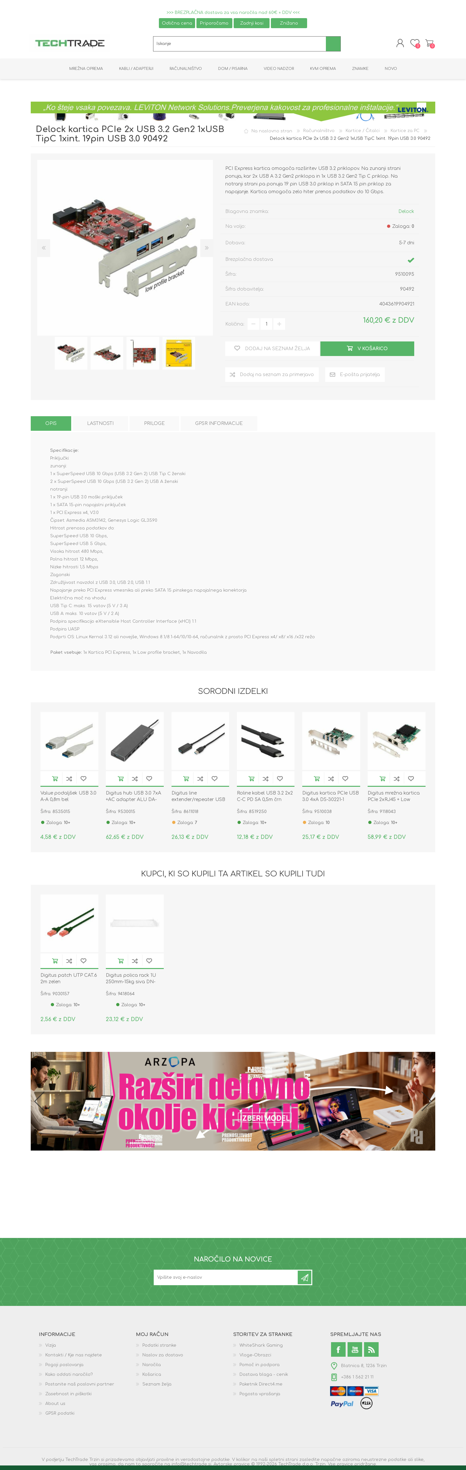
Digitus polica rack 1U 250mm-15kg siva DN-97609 (131, 984)
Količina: (234, 326)
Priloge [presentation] (154, 425)
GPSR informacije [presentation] (219, 425)
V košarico (55, 780)
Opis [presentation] (51, 425)
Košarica (428, 44)
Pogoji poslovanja (64, 1366)
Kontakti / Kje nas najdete (73, 1357)
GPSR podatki (59, 1415)
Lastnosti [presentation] (100, 425)
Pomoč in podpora (259, 1366)
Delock (406, 213)
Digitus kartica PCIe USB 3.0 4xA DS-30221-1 (330, 798)
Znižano (289, 23)
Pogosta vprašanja (259, 1396)
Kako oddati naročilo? (69, 1376)
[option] (71, 355)
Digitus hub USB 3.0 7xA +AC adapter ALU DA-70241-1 (133, 801)
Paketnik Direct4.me (261, 1386)
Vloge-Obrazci (255, 1357)
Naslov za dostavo (162, 1357)
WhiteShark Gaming (261, 1347)
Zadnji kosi (251, 23)
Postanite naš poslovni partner (79, 1386)
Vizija (50, 1347)
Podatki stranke (159, 1347)
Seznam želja (157, 1386)
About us (55, 1405)
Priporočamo (214, 23)
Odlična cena (177, 23)
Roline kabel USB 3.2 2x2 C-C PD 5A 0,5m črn (265, 798)
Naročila (151, 1366)
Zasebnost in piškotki (68, 1396)
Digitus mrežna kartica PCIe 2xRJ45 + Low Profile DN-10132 (394, 801)
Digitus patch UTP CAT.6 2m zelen (68, 980)
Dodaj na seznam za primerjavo (69, 780)
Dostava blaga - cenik (263, 1376)
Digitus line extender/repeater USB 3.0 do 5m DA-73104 (198, 801)
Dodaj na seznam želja (83, 780)
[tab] (51, 425)
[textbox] (239, 45)
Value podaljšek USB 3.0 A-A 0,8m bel (68, 798)
